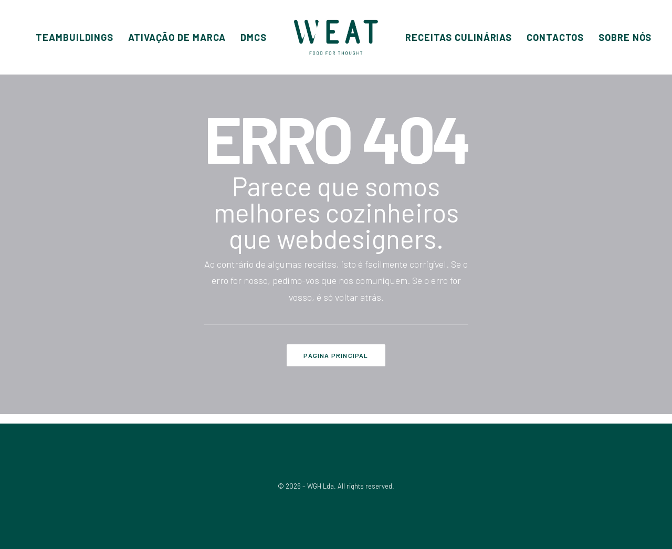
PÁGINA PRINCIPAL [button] (335, 355)
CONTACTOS (555, 37)
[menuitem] (74, 37)
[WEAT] (336, 37)
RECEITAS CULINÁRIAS (458, 37)
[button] (74, 37)
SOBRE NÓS (625, 37)
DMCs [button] (253, 37)
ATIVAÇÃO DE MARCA (177, 37)
